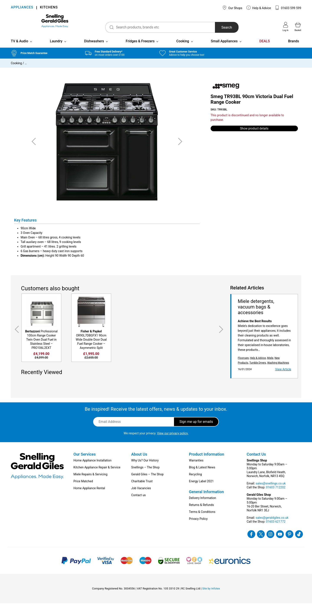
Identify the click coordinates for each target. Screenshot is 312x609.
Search (212, 27)
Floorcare (243, 363)
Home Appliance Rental (89, 494)
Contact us (138, 500)
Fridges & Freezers (140, 47)
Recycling (195, 480)
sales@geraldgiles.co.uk (272, 523)
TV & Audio (19, 47)
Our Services (84, 460)
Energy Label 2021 (201, 487)
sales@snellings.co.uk (271, 489)
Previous (16, 335)
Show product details (254, 134)
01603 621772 (275, 527)
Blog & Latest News (202, 473)
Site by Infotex (211, 594)
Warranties (196, 466)
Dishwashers (94, 47)
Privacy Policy (198, 524)
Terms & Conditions (202, 517)
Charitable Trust (142, 487)
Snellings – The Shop (145, 473)
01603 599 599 (288, 7)
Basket (298, 26)
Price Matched (83, 487)
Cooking (182, 47)
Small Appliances (224, 47)
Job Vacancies (141, 494)
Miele (270, 363)
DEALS (264, 47)
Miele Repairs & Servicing (90, 480)
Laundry (56, 47)
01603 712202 (275, 493)
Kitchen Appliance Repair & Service (96, 473)
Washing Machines (278, 368)
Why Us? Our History (145, 466)
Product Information (206, 460)
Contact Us (256, 460)
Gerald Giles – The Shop (147, 480)
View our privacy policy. (172, 439)
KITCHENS (49, 7)
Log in (285, 26)
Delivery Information (202, 503)
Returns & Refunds (201, 510)
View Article (283, 375)
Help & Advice (258, 7)
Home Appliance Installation (92, 466)
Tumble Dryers (257, 368)
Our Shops (232, 7)
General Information (206, 497)
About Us (139, 460)
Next (222, 335)
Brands (293, 47)
